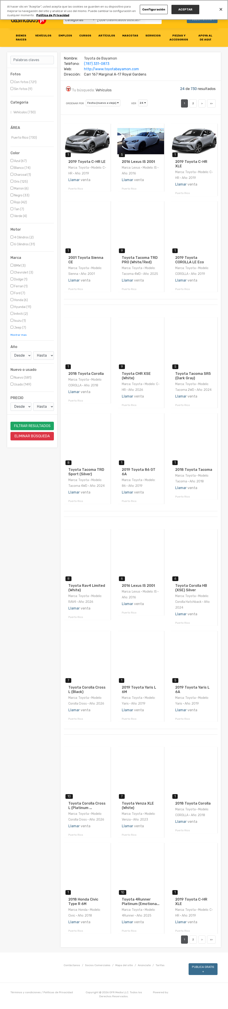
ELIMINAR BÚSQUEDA (32, 436)
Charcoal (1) (20, 175)
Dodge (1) (18, 279)
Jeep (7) (18, 328)
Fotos (15, 74)
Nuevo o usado (23, 370)
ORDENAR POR (75, 103)
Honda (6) (19, 300)
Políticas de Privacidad (58, 992)
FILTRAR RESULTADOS (32, 426)
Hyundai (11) (20, 307)
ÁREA (15, 128)
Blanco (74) (20, 168)
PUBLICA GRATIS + (203, 969)
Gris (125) (19, 182)
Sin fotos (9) (21, 89)
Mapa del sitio (124, 965)
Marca (15, 258)
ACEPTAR (185, 9)
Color (15, 153)
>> (211, 103)
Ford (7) (17, 293)
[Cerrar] (221, 9)
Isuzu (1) (18, 321)
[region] (114, 10)
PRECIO (16, 398)
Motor (15, 229)
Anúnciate (144, 965)
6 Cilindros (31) (22, 244)
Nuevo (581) (20, 378)
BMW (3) (18, 266)
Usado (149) (20, 384)
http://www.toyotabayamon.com (111, 69)
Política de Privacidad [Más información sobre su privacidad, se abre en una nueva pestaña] (52, 15)
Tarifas (160, 965)
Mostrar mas (18, 334)
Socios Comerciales (97, 965)
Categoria (19, 102)
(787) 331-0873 (96, 64)
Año (13, 347)
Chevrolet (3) (21, 272)
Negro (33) (19, 195)
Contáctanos (72, 965)
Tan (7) (17, 209)
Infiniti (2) (19, 314)
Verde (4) (18, 216)
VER (133, 103)
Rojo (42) (18, 202)
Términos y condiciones (25, 992)
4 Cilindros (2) (22, 237)
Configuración (153, 9)
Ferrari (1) (19, 286)
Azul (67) (18, 161)
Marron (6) (19, 188)
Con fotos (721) (23, 82)
